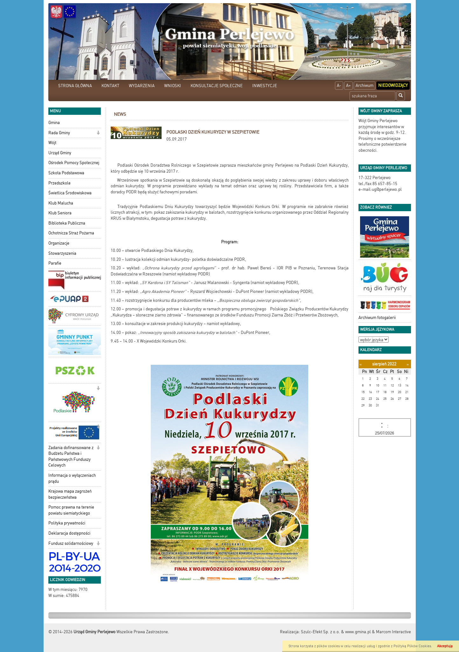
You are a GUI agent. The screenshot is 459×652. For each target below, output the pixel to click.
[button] (98, 133)
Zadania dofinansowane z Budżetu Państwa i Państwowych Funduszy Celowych (71, 456)
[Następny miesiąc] (408, 364)
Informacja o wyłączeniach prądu (72, 478)
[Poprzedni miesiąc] (360, 364)
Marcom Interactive (393, 631)
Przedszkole (59, 183)
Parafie (54, 263)
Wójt (52, 142)
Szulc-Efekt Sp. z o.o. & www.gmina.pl (336, 631)
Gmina (54, 122)
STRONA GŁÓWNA (75, 85)
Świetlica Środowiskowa (70, 193)
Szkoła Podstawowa (66, 172)
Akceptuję (445, 646)
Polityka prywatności (66, 523)
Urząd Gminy (59, 152)
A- (339, 85)
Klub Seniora (60, 213)
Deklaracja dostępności (69, 533)
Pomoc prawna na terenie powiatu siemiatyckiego (71, 510)
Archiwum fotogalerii (377, 317)
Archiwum (364, 85)
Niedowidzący (393, 85)
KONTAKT (110, 85)
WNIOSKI (172, 85)
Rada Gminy (59, 132)
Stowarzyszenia (62, 253)
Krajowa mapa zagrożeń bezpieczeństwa (70, 494)
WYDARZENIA (142, 85)
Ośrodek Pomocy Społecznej (73, 162)
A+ (348, 85)
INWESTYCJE (264, 85)
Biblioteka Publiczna (66, 223)
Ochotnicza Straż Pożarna (71, 233)
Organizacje (58, 243)
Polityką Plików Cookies (412, 646)
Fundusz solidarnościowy (70, 543)
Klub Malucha (60, 203)
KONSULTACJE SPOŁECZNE (217, 85)
